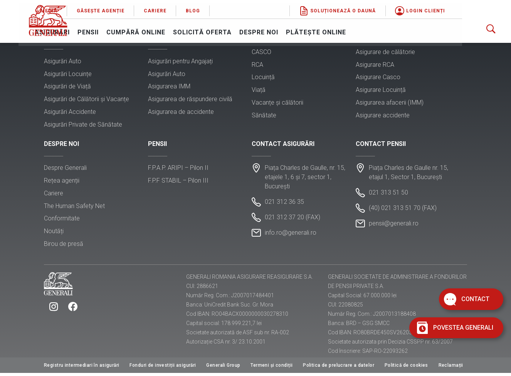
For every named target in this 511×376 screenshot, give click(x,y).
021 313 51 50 (388, 194)
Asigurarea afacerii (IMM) (390, 103)
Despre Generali (65, 170)
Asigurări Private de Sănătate (83, 125)
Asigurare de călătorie (385, 52)
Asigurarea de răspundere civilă (190, 99)
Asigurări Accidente (70, 112)
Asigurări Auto (62, 62)
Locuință (263, 77)
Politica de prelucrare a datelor (338, 368)
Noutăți (54, 233)
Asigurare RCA (375, 65)
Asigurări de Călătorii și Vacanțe (86, 99)
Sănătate (264, 116)
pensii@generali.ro (394, 225)
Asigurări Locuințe (68, 74)
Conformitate (62, 220)
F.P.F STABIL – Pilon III (178, 182)
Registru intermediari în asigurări (81, 368)
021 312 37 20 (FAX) (292, 219)
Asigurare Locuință (381, 90)
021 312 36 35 (284, 204)
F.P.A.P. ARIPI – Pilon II (178, 170)
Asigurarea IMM (169, 87)
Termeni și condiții (271, 368)
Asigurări (102, 29)
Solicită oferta (252, 29)
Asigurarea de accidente (181, 112)
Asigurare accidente (383, 116)
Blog (243, 7)
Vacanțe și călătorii (277, 103)
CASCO (261, 52)
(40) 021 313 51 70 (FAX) (403, 210)
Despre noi (308, 29)
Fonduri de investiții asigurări (162, 368)
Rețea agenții (61, 182)
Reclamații (451, 368)
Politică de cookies (406, 368)
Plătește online (366, 29)
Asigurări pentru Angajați (180, 62)
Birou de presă (63, 246)
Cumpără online (185, 29)
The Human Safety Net (74, 208)
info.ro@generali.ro (290, 235)
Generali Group (223, 368)
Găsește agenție (151, 7)
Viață (259, 90)
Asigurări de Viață (67, 87)
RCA (257, 65)
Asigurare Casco (378, 77)
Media (99, 7)
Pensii (138, 29)
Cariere (205, 7)
